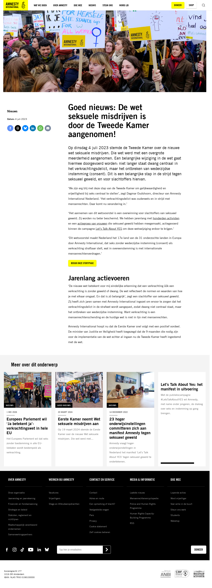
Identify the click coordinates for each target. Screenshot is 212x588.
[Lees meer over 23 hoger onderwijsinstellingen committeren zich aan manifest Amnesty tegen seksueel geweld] (130, 419)
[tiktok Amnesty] (22, 549)
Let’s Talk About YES (109, 228)
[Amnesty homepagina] (15, 5)
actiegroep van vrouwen (92, 223)
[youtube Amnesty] (30, 549)
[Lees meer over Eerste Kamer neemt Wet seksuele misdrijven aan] (79, 419)
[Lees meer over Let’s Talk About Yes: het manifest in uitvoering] (182, 419)
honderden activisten (166, 218)
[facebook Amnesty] (7, 549)
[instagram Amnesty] (14, 549)
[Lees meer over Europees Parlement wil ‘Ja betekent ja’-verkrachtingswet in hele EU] (27, 419)
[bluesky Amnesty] (47, 549)
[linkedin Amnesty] (39, 549)
